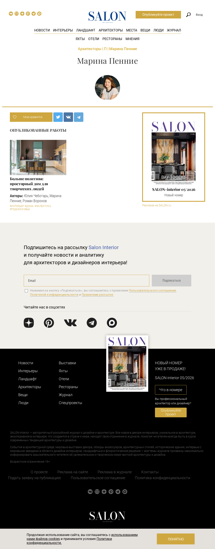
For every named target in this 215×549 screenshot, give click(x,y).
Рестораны (112, 39)
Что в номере (170, 390)
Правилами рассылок (98, 294)
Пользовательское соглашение (98, 478)
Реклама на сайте (72, 472)
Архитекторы (111, 30)
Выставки (67, 363)
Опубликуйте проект (158, 15)
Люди (158, 30)
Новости (42, 30)
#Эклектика (43, 206)
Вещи (145, 30)
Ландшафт (85, 30)
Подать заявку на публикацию (34, 478)
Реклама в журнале (115, 472)
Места (131, 30)
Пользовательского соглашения (152, 290)
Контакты (150, 472)
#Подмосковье (20, 209)
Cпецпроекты (70, 403)
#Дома (29, 206)
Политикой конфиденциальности (54, 294)
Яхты (80, 39)
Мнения (132, 39)
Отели (93, 39)
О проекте (39, 472)
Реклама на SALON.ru (156, 205)
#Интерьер (17, 206)
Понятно (176, 539)
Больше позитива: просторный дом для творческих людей (29, 183)
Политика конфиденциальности (162, 478)
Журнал (174, 30)
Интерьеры (63, 30)
